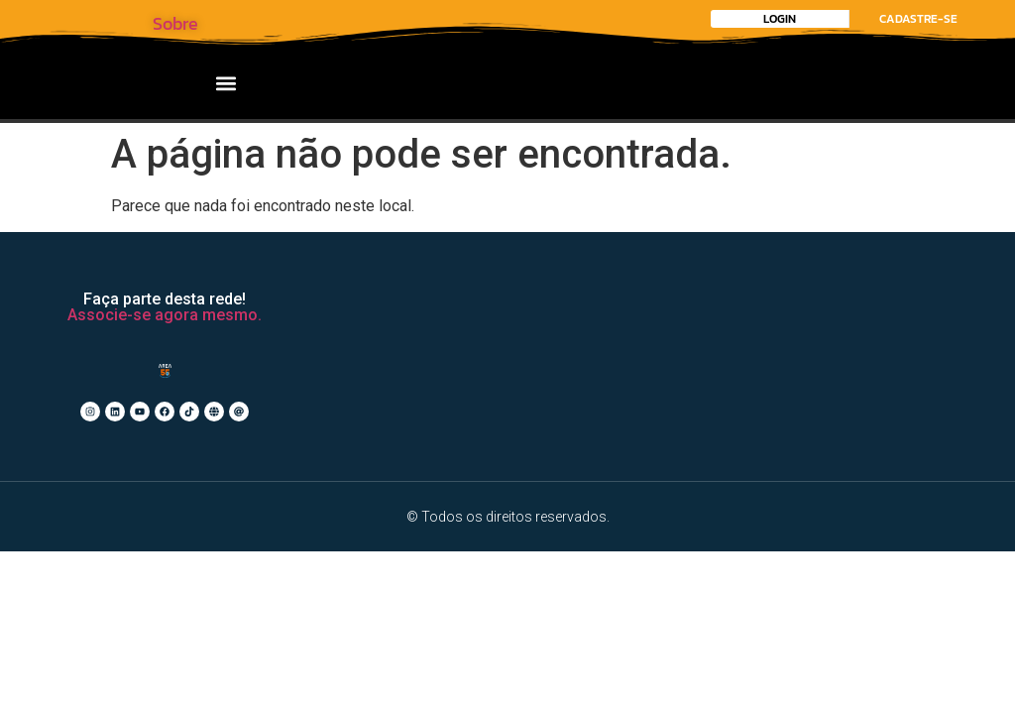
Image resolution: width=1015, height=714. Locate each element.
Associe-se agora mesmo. (164, 314)
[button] (226, 82)
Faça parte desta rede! (164, 299)
